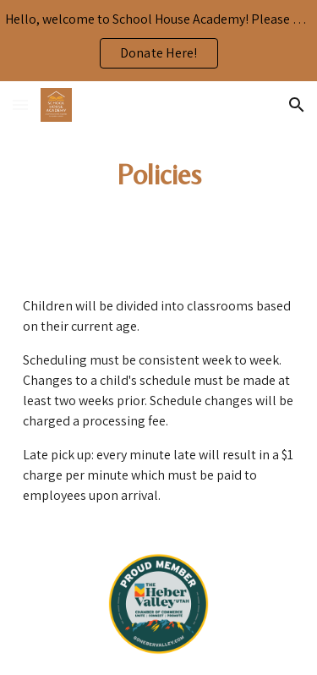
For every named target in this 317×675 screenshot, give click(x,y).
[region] (158, 40)
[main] (159, 175)
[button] (20, 104)
